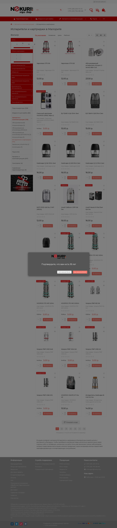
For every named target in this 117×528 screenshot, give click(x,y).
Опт (80, 1)
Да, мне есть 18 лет (80, 272)
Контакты (43, 1)
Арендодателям (72, 1)
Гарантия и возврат (31, 1)
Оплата (21, 1)
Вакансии (51, 1)
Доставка (14, 1)
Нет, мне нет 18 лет (64, 272)
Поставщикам (60, 1)
